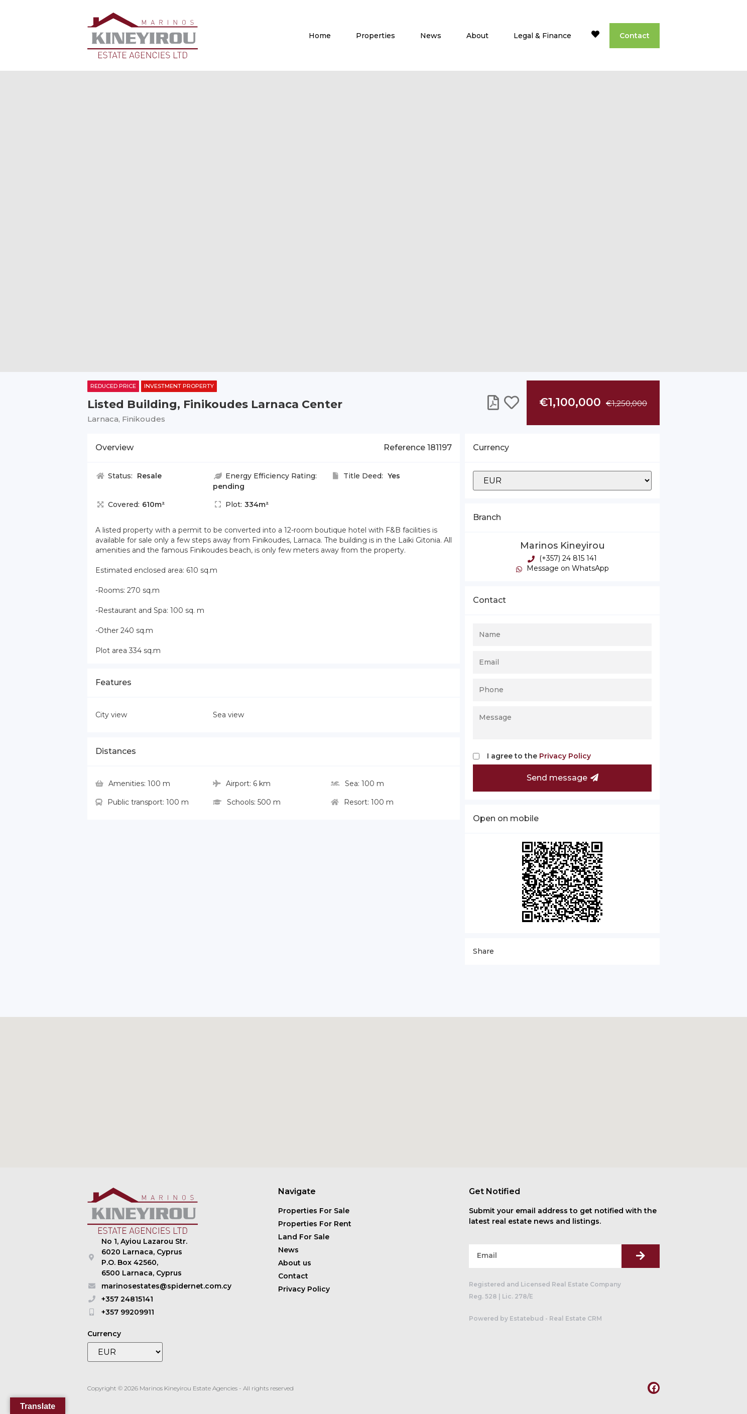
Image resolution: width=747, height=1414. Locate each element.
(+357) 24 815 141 (562, 558)
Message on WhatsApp (562, 568)
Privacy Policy (565, 755)
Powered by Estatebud (506, 1318)
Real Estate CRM (575, 1318)
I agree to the (539, 755)
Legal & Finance (542, 35)
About (477, 35)
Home (320, 35)
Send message (562, 778)
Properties (375, 35)
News (430, 35)
